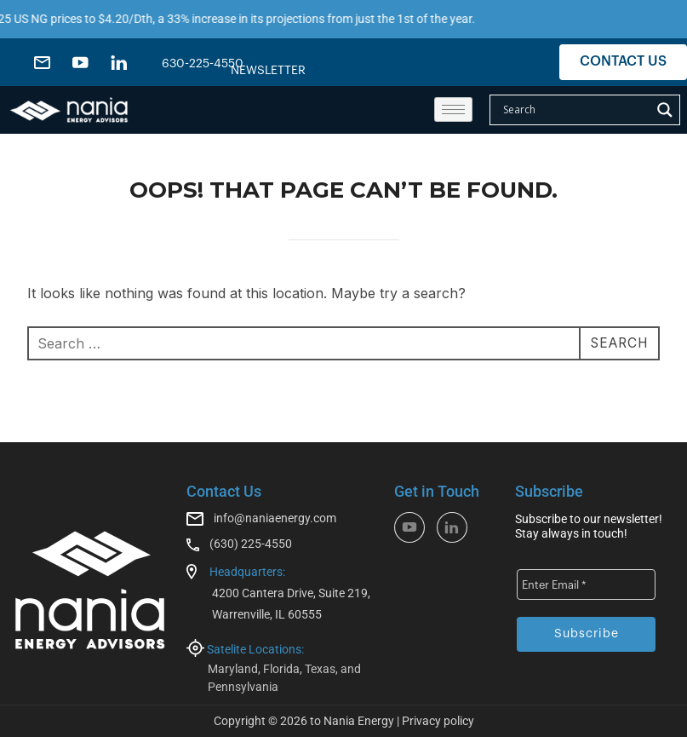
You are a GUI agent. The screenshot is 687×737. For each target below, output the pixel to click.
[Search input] (574, 109)
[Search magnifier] (664, 109)
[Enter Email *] (586, 584)
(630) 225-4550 (250, 543)
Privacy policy (438, 721)
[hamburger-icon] (453, 109)
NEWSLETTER (268, 71)
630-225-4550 (202, 64)
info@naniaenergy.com (275, 518)
